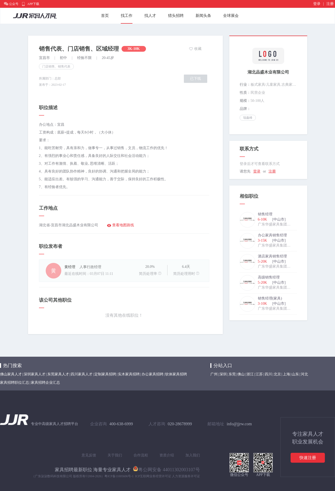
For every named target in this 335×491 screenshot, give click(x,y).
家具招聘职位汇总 (14, 382)
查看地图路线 (123, 225)
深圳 (223, 374)
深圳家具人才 (34, 374)
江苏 (259, 374)
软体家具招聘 (176, 374)
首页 (105, 16)
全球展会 (231, 16)
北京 (277, 374)
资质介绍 (166, 455)
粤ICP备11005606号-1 (118, 476)
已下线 (195, 79)
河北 (304, 374)
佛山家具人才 (11, 374)
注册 (330, 4)
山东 (295, 374)
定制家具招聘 (105, 374)
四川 (268, 374)
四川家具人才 (81, 374)
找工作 (126, 16)
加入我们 (192, 455)
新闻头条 (203, 16)
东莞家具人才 (58, 374)
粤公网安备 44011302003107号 (166, 468)
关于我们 (115, 455)
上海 (286, 374)
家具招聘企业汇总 (45, 382)
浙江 (250, 374)
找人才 (150, 16)
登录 (316, 4)
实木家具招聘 (129, 374)
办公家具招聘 (152, 374)
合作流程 (140, 455)
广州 (214, 374)
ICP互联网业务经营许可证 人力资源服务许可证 (167, 476)
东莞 (232, 374)
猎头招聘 (176, 16)
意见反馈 (89, 455)
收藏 (198, 49)
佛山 (241, 374)
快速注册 (307, 457)
